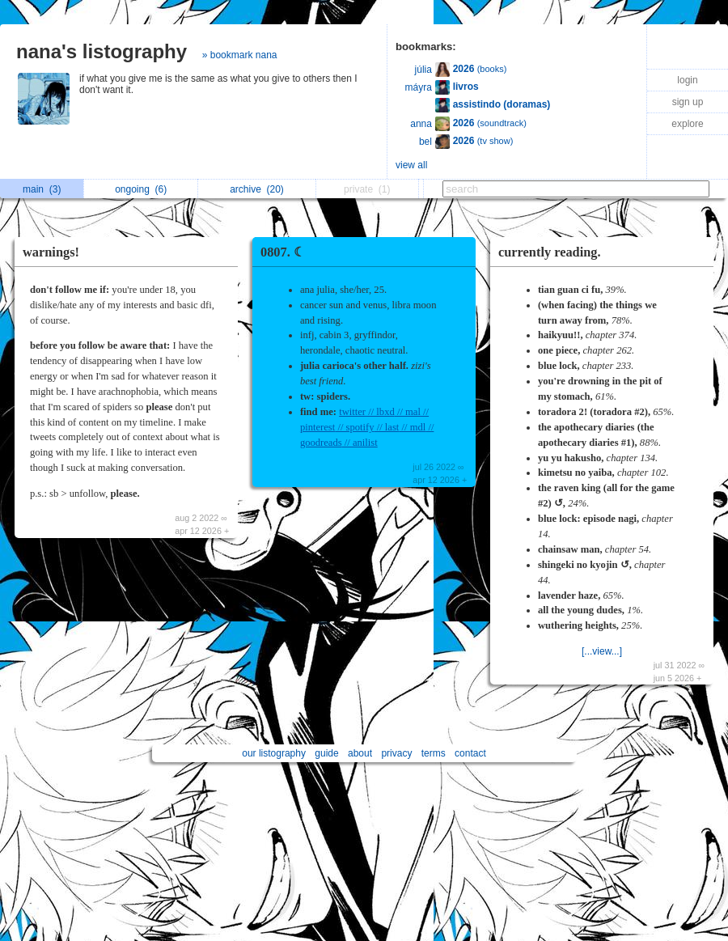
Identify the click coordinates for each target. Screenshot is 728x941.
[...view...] (602, 651)
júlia (423, 69)
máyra (418, 87)
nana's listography (101, 51)
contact (470, 753)
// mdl (412, 427)
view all (411, 165)
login (687, 80)
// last (387, 427)
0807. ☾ (282, 252)
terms (433, 753)
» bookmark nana (239, 55)
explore (687, 123)
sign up (688, 102)
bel (425, 141)
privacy (396, 753)
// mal (408, 412)
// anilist (360, 442)
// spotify (354, 427)
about (360, 753)
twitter (352, 412)
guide (326, 753)
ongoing (141, 189)
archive (257, 189)
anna (421, 123)
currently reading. (549, 252)
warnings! (51, 252)
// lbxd (380, 412)
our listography (274, 753)
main (42, 189)
